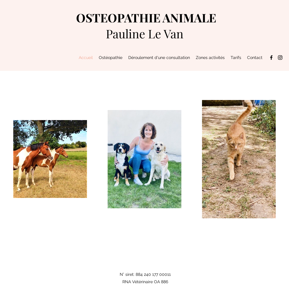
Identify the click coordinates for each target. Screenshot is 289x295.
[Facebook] (271, 57)
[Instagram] (280, 57)
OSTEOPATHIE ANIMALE (146, 17)
